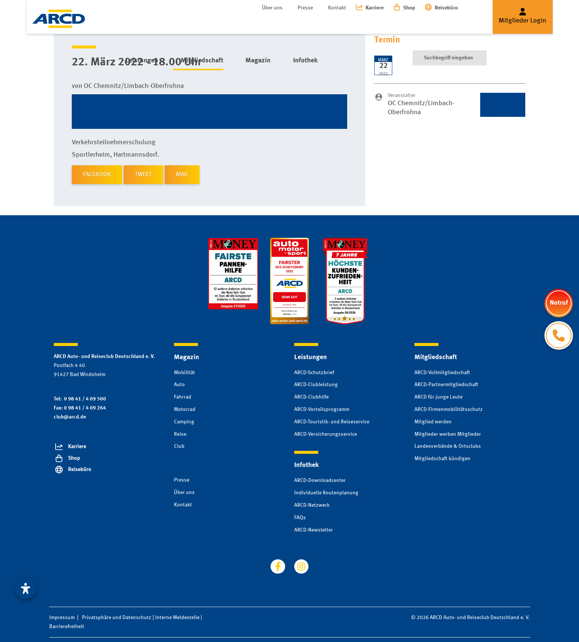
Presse (305, 8)
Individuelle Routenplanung (326, 492)
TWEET (143, 175)
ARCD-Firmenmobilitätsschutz (448, 409)
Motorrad (184, 409)
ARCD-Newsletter (313, 530)
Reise (180, 434)
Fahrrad (182, 397)
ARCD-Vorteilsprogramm (321, 409)
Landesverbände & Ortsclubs (447, 446)
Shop (409, 8)
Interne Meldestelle (177, 617)
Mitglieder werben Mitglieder (447, 434)
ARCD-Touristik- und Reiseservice (331, 421)
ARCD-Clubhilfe (311, 397)
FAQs (300, 517)
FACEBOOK (97, 175)
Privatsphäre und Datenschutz (116, 617)
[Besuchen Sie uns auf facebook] (278, 566)
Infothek (275, 22)
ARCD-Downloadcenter (320, 480)
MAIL (182, 175)
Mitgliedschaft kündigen (442, 458)
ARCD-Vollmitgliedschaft (442, 372)
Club (179, 446)
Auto (179, 384)
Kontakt (337, 8)
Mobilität (184, 372)
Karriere (375, 8)
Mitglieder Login (522, 20)
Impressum (62, 617)
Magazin (235, 22)
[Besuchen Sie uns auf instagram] (301, 566)
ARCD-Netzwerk (312, 505)
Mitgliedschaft (187, 22)
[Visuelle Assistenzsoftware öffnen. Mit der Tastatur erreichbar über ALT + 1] (25, 588)
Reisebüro (446, 8)
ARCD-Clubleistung (316, 384)
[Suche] (450, 22)
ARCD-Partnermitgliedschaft (446, 384)
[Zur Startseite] (58, 19)
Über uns (272, 8)
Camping (184, 421)
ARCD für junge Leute (438, 397)
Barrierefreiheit (66, 626)
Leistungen (134, 22)
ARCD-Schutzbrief (314, 372)
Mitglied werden (433, 421)
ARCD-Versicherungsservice (325, 434)
